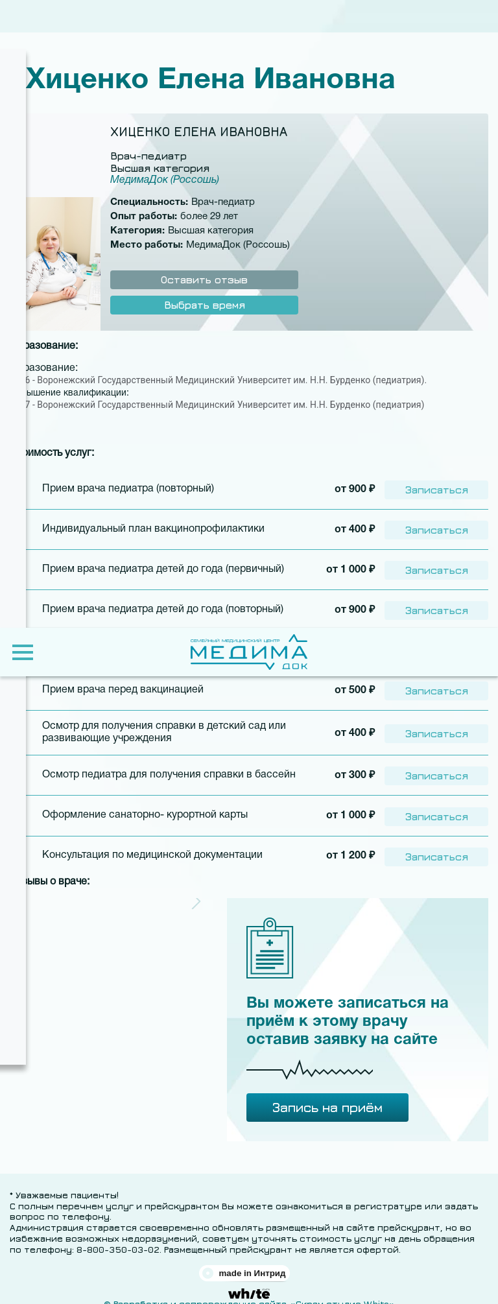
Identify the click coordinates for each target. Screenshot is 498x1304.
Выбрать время (204, 305)
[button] (196, 889)
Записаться (436, 488)
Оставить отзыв (204, 279)
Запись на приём (327, 1094)
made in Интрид (252, 1261)
